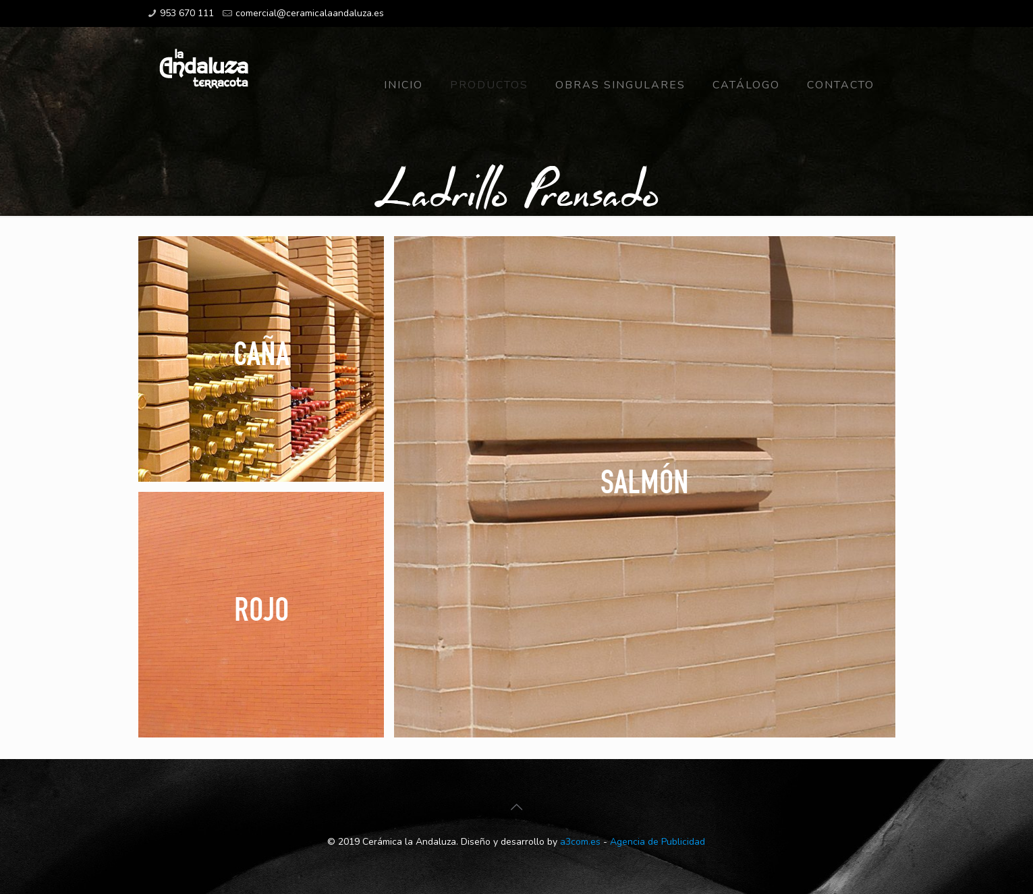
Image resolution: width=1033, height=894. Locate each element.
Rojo (260, 608)
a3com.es (580, 841)
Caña (261, 353)
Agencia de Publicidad (657, 841)
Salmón (645, 481)
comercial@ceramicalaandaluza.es (309, 13)
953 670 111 (187, 13)
